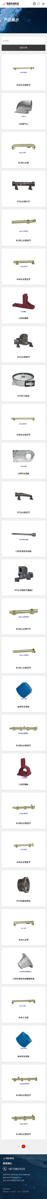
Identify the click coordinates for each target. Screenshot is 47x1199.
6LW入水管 (23, 1017)
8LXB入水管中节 (23, 629)
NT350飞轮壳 (23, 396)
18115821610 (16, 1169)
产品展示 (11, 21)
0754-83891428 (12, 1175)
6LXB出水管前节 (23, 823)
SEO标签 (26, 1191)
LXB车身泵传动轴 (23, 551)
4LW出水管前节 (23, 862)
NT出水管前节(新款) (23, 590)
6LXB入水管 (23, 163)
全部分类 (23, 48)
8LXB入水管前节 (23, 240)
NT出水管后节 (23, 512)
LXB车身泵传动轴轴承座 (23, 979)
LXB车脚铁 (23, 318)
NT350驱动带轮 (23, 901)
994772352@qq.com (14, 1177)
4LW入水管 (23, 940)
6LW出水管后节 (23, 435)
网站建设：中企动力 (10, 1191)
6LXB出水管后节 (23, 1134)
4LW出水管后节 (23, 279)
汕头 (19, 1191)
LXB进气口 (23, 124)
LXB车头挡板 (23, 473)
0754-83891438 (24, 1175)
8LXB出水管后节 (23, 1095)
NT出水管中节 (23, 201)
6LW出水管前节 (23, 85)
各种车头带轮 (23, 707)
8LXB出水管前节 (23, 745)
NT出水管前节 (23, 357)
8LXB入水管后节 (23, 668)
